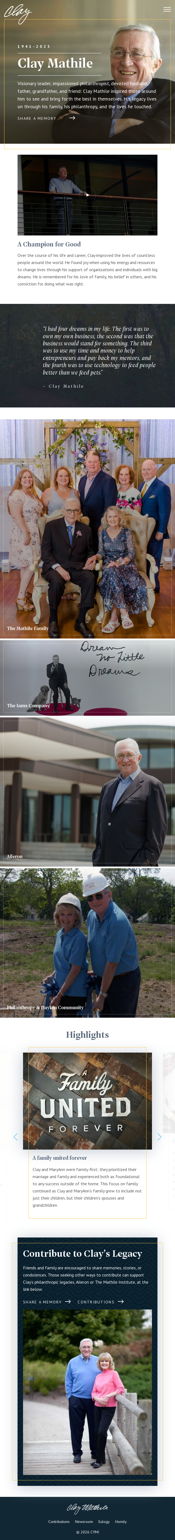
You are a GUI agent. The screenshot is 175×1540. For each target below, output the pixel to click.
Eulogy (104, 1521)
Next (159, 1137)
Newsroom (84, 1521)
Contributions (59, 1521)
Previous (15, 1137)
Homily (121, 1521)
